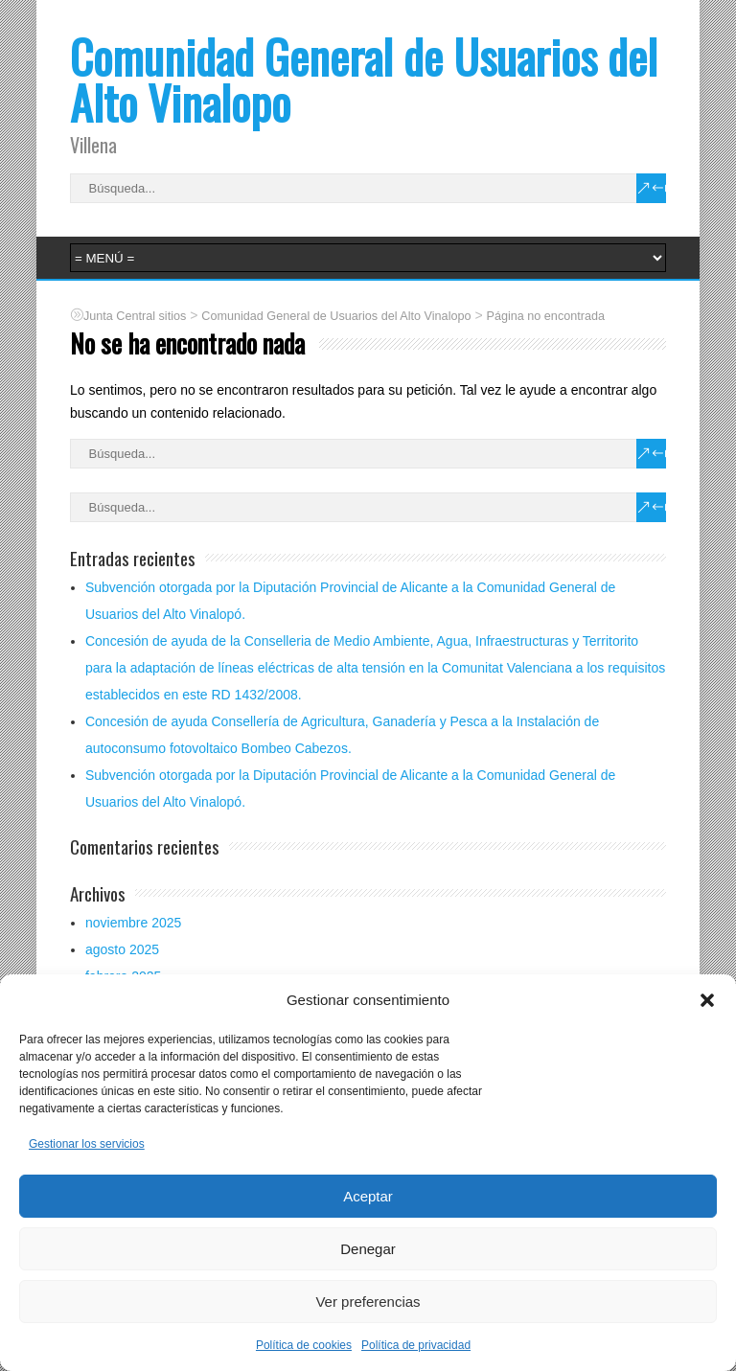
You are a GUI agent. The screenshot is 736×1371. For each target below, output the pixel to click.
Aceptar (368, 1196)
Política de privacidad (416, 1345)
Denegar (368, 1249)
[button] (707, 1000)
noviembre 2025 (133, 922)
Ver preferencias (367, 1301)
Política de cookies (304, 1345)
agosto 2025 (122, 949)
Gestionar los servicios (87, 1144)
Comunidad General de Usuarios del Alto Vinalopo (363, 79)
